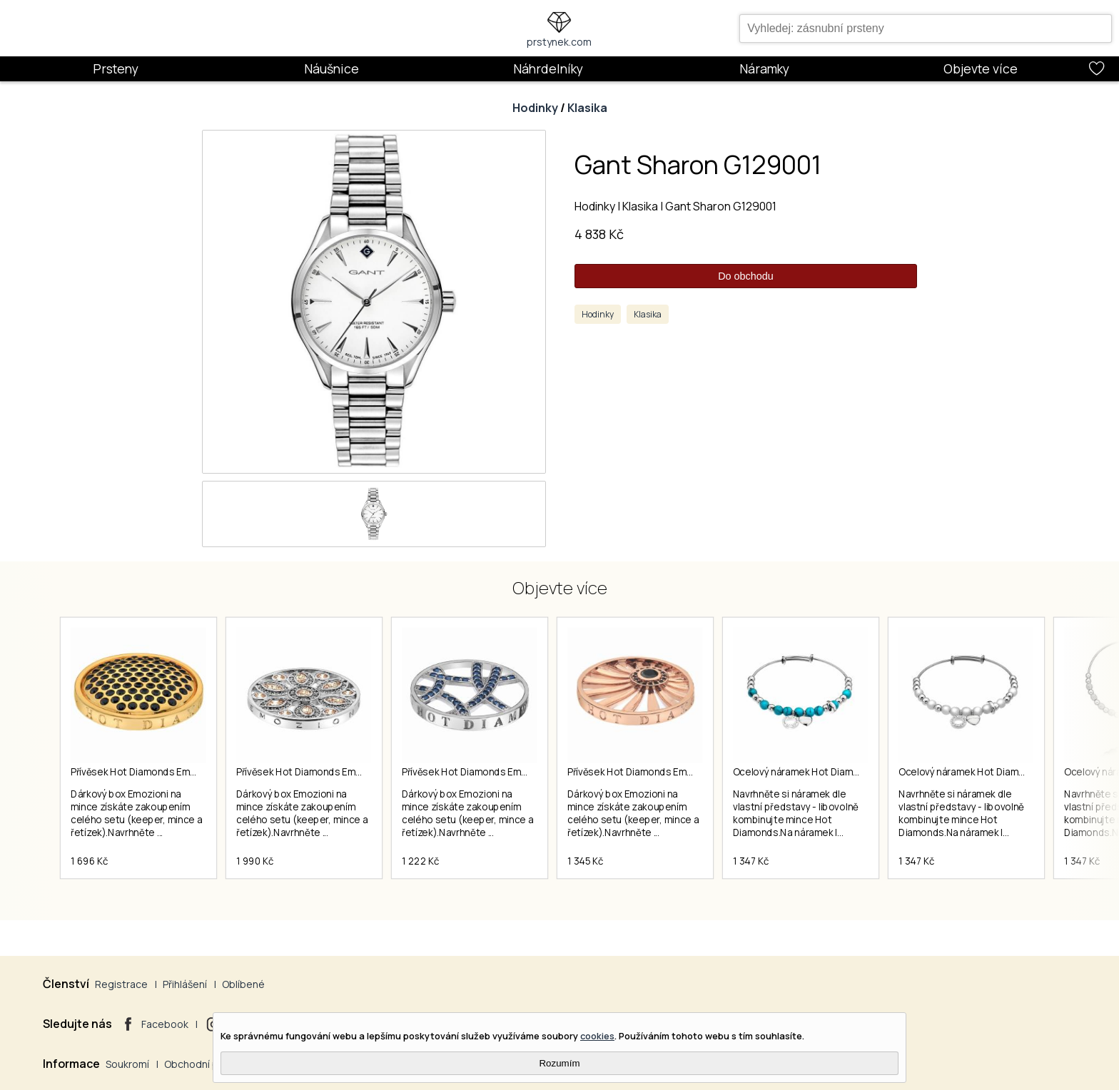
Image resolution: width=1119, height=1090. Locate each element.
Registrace (121, 984)
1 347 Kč (751, 861)
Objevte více (980, 68)
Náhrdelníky (548, 68)
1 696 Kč (89, 861)
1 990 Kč (254, 861)
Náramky (764, 68)
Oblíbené (243, 984)
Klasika (587, 108)
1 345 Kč (585, 861)
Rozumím (559, 1063)
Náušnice (331, 68)
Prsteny (115, 68)
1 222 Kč (420, 861)
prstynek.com (559, 42)
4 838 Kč (599, 234)
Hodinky (535, 108)
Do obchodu (746, 276)
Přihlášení (185, 984)
